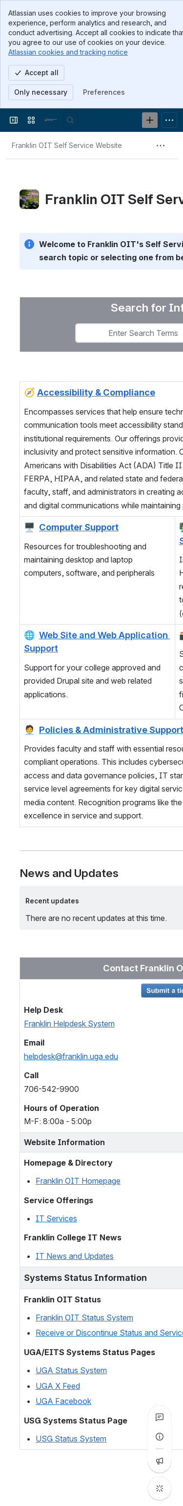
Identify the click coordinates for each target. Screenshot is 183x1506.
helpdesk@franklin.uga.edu (71, 1056)
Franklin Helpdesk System (69, 1023)
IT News (51, 1256)
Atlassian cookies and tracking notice (68, 52)
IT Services (56, 1218)
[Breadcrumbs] (67, 145)
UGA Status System (71, 1370)
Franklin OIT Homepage (78, 1181)
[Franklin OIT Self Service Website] (51, 120)
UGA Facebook (63, 1401)
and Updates (90, 1256)
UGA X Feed (58, 1386)
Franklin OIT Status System (84, 1317)
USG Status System (71, 1438)
